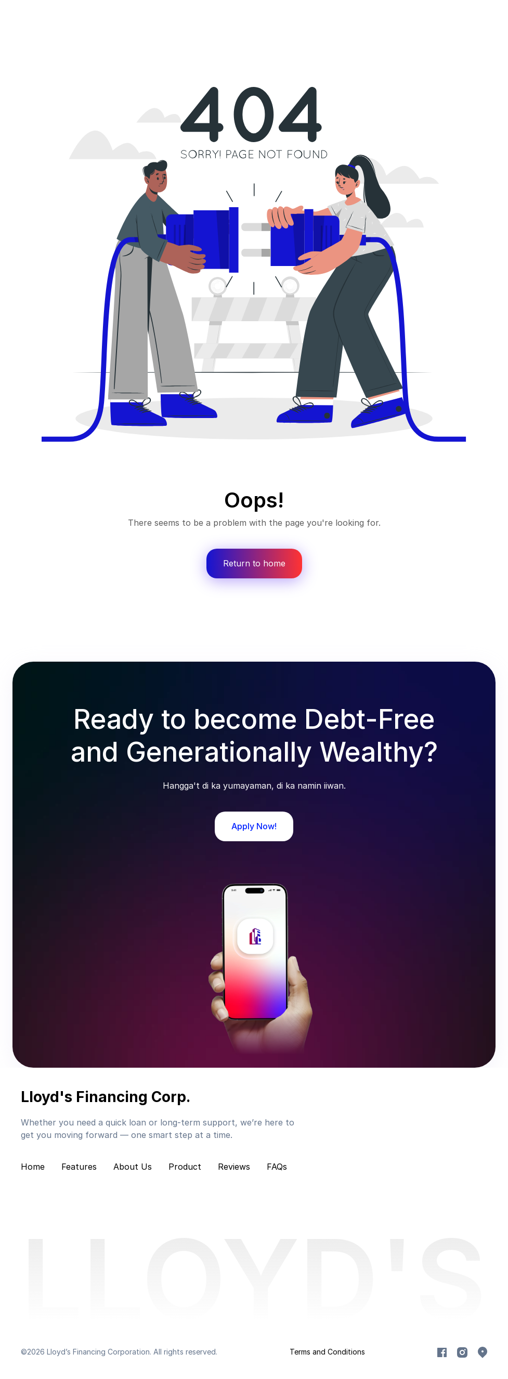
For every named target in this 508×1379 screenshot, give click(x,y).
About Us (132, 1166)
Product (184, 1166)
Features (79, 1166)
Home (33, 1166)
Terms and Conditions (327, 1351)
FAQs (277, 1166)
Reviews (234, 1166)
